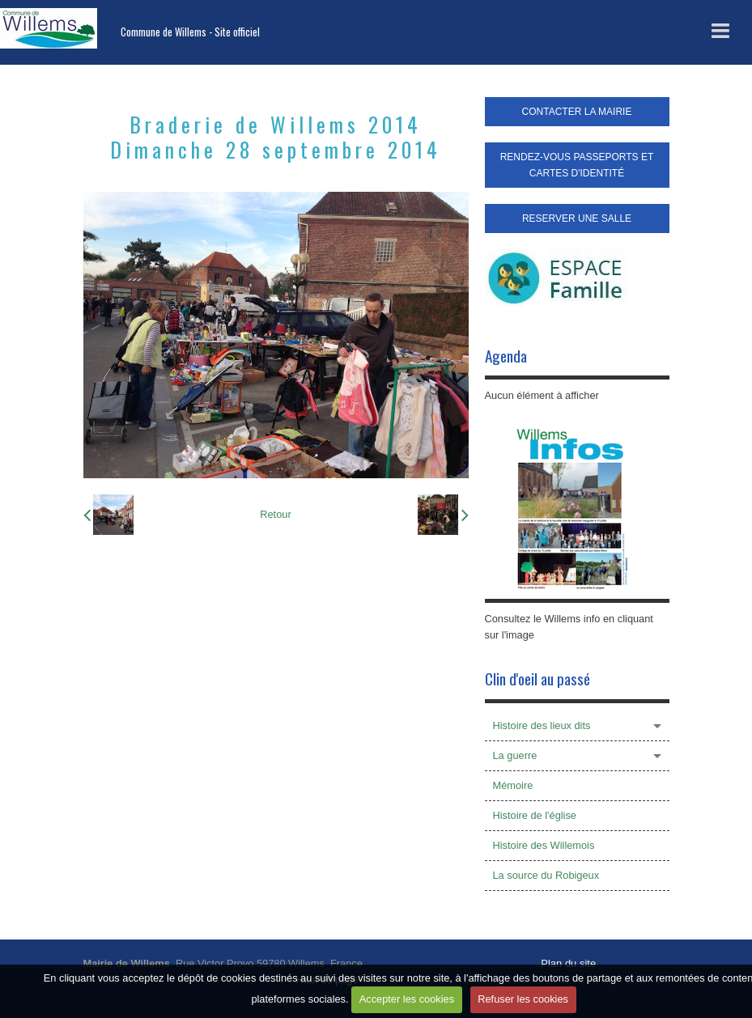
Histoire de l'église (534, 815)
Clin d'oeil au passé (537, 678)
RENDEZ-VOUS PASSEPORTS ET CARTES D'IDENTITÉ (577, 165)
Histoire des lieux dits (542, 725)
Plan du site (568, 963)
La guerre (515, 755)
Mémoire (513, 785)
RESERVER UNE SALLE (576, 218)
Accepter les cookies (406, 999)
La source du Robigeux (546, 875)
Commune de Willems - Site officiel (190, 32)
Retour (275, 514)
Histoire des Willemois (544, 845)
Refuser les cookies (523, 999)
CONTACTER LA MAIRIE (577, 111)
